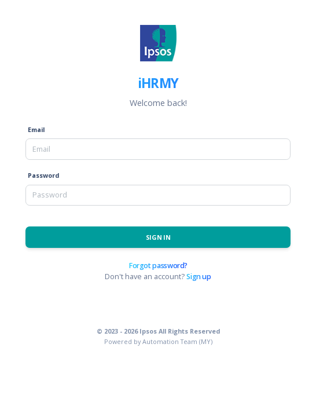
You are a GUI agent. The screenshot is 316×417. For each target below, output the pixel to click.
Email (36, 129)
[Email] (157, 149)
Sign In (158, 237)
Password (43, 175)
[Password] (157, 195)
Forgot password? (158, 265)
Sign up (198, 276)
